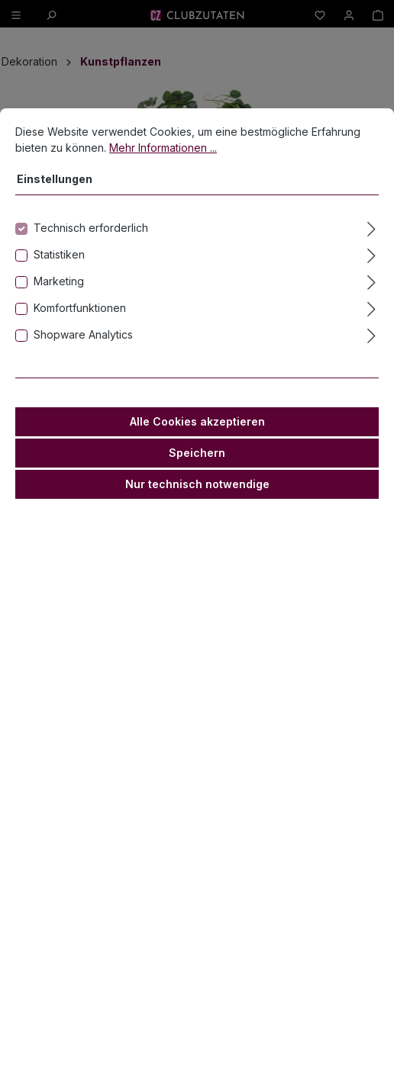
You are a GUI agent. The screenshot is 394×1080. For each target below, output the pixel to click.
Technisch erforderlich (91, 227)
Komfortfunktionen (80, 307)
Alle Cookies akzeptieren (197, 421)
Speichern (197, 452)
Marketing (59, 281)
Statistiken (59, 254)
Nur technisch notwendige (197, 483)
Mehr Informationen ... (163, 147)
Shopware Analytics (83, 334)
